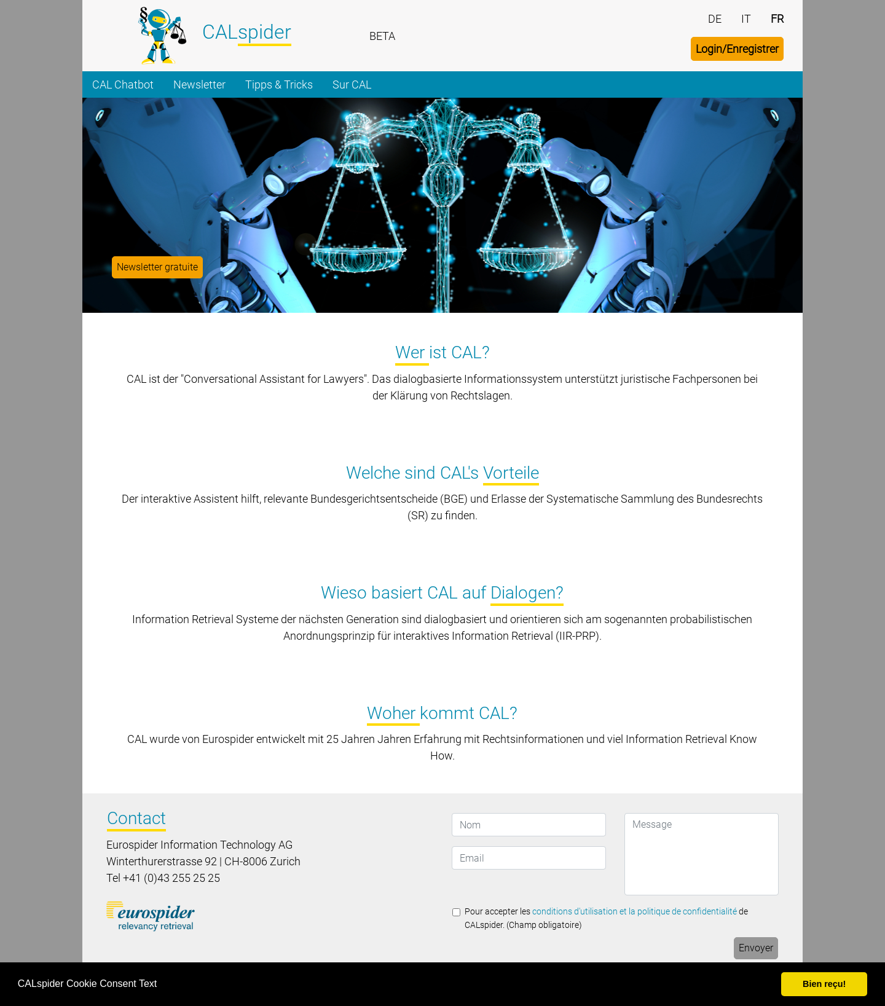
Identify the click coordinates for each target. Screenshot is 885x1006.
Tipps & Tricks (279, 84)
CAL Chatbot (123, 84)
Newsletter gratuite (157, 267)
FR (777, 18)
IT (746, 18)
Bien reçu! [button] (824, 984)
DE (715, 18)
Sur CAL (351, 84)
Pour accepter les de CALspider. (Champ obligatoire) (606, 918)
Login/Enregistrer (737, 48)
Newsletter (199, 84)
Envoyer (756, 948)
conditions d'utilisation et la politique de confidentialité (634, 911)
